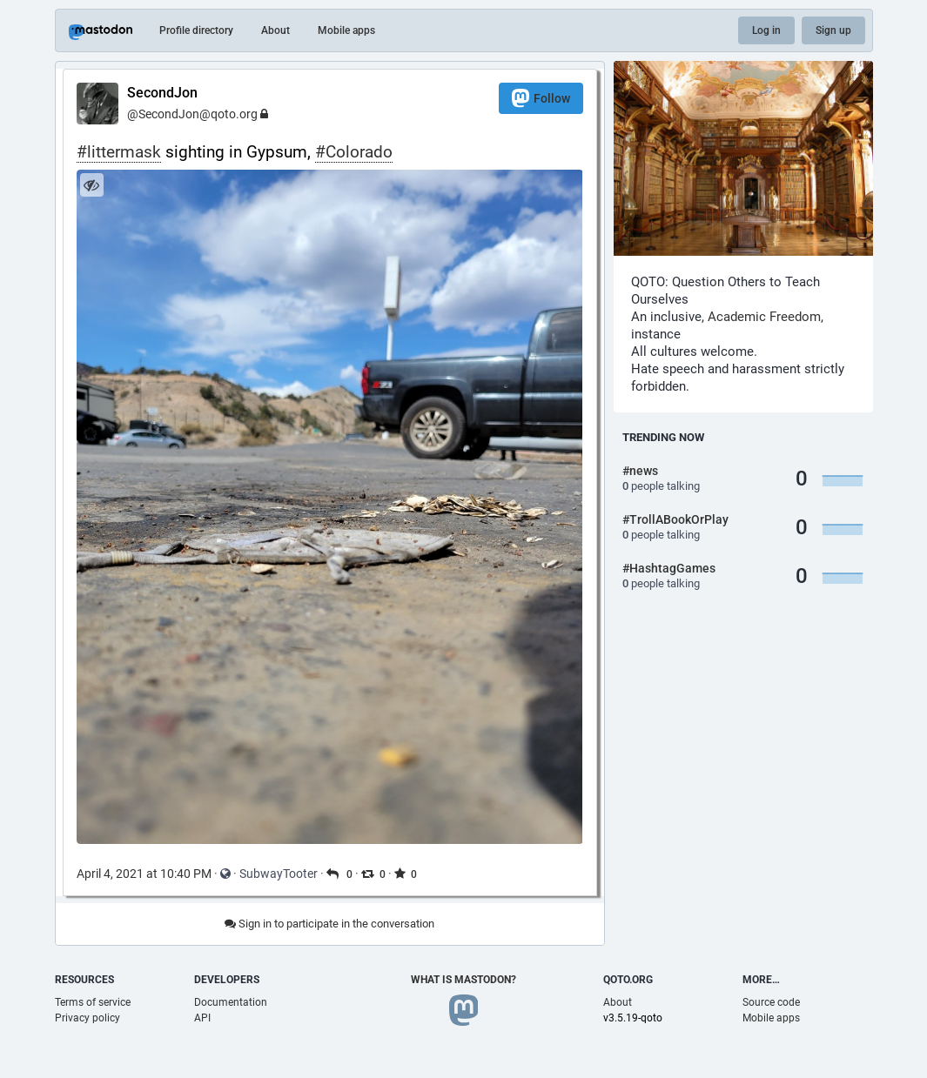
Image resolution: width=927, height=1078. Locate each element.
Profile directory (196, 30)
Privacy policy (87, 1018)
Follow (541, 98)
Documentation (230, 1002)
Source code (771, 1002)
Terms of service (93, 1002)
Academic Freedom (764, 317)
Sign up (833, 30)
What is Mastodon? (463, 980)
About (275, 30)
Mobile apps (346, 30)
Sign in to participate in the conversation (329, 923)
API (202, 1018)
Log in (766, 30)
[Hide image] (92, 185)
